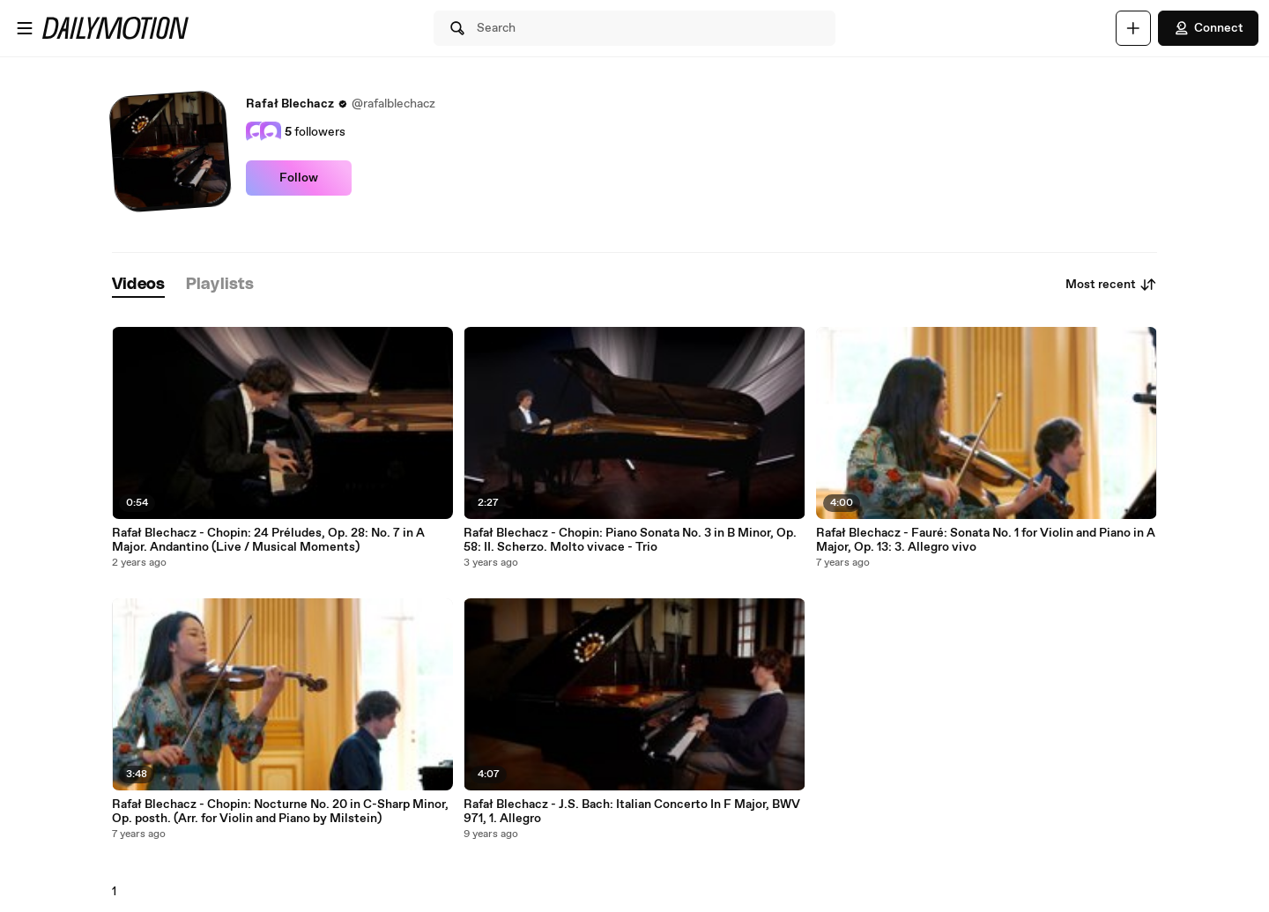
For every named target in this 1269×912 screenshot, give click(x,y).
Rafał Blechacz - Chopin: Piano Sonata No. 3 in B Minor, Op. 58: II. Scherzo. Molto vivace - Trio (630, 540)
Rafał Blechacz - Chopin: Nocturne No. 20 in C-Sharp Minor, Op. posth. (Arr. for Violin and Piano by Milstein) (280, 811)
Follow (298, 178)
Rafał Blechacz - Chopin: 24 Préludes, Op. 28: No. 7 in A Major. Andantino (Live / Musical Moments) (268, 540)
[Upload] (1133, 28)
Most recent (1111, 284)
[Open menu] (25, 28)
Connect (1208, 28)
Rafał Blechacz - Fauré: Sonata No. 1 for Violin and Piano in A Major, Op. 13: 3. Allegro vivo (985, 540)
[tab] (138, 285)
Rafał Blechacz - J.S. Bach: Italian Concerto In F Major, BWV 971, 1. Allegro (632, 811)
